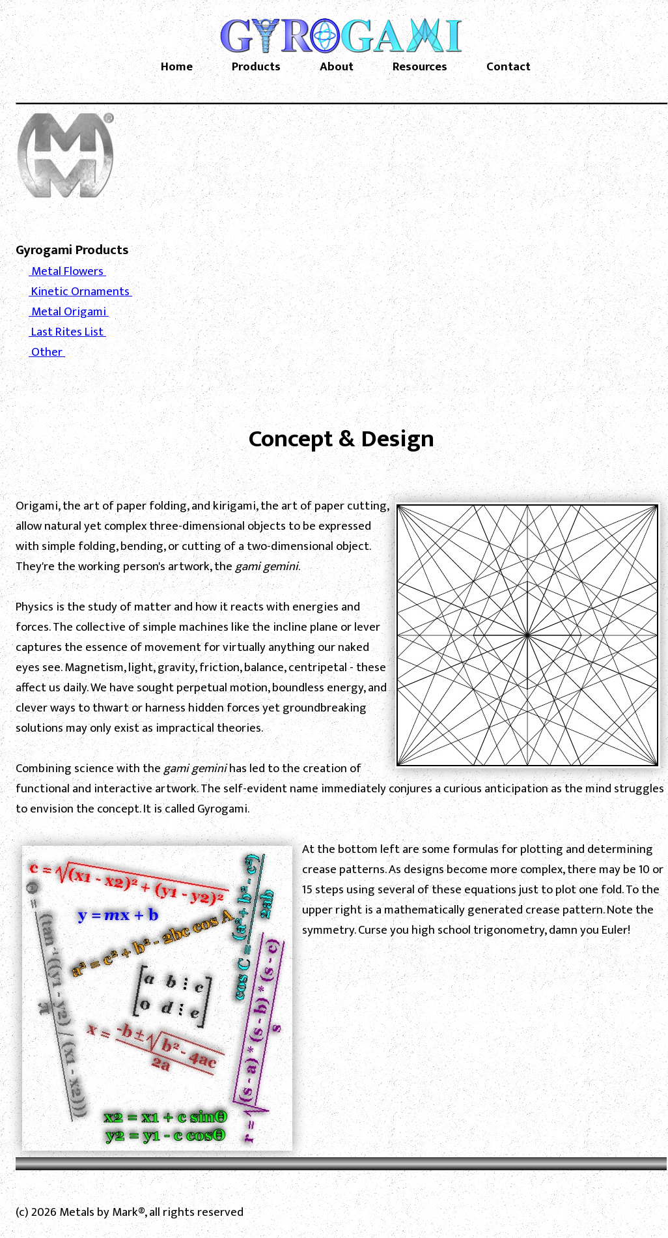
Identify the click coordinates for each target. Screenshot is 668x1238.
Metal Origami (69, 312)
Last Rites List (67, 332)
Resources (420, 67)
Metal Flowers (67, 271)
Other (47, 352)
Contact (508, 67)
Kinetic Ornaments (80, 291)
